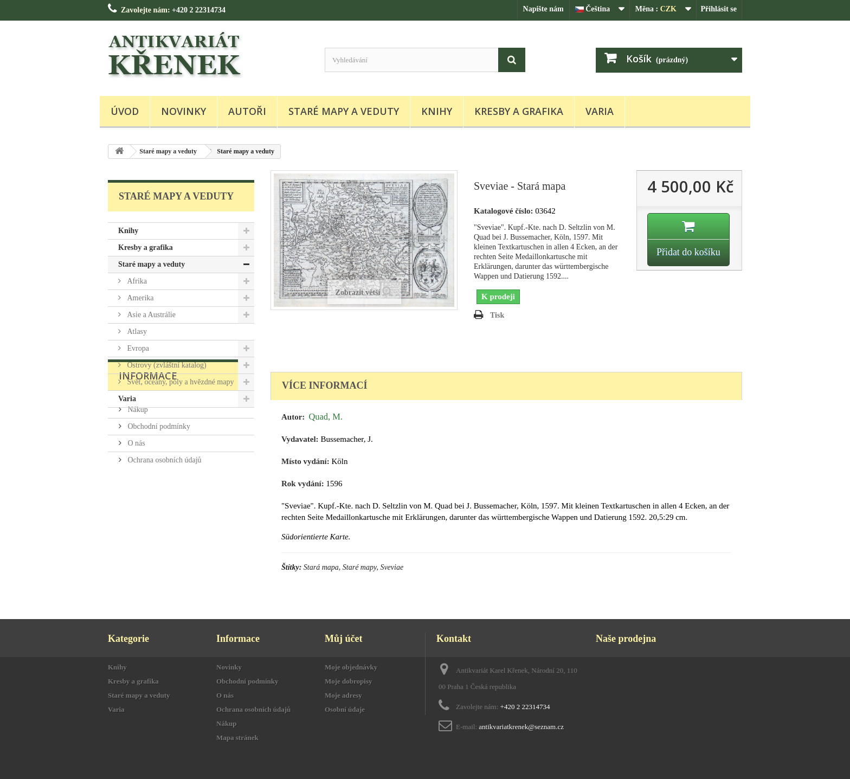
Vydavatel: (300, 439)
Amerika (139, 298)
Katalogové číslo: (503, 211)
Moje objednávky (351, 667)
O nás (135, 503)
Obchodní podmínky (158, 486)
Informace (148, 440)
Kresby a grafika (518, 111)
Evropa (137, 348)
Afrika (136, 281)
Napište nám (543, 9)
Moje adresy (343, 695)
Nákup (137, 470)
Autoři (247, 111)
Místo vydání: (305, 461)
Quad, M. (325, 416)
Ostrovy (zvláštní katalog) (166, 365)
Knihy (436, 111)
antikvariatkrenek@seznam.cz (521, 727)
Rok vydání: (302, 483)
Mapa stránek (237, 737)
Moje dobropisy (348, 681)
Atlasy (136, 331)
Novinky (183, 111)
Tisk (497, 315)
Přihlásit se (719, 9)
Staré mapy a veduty (343, 111)
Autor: (293, 417)
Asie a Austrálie (150, 315)
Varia (599, 111)
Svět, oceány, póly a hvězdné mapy (179, 382)
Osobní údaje (345, 709)
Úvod (125, 111)
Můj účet (343, 638)
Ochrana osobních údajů (164, 520)
